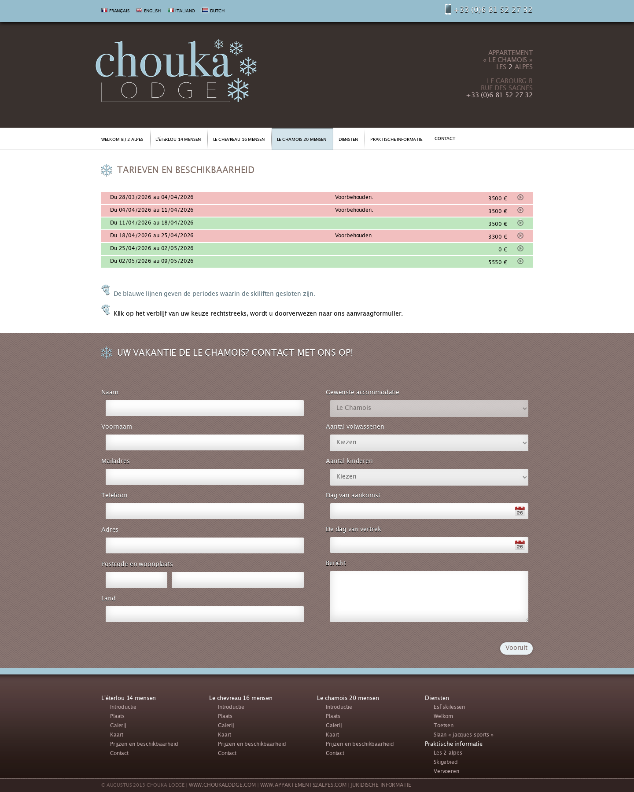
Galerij (118, 726)
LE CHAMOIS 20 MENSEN (301, 140)
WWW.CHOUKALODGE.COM (222, 786)
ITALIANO (185, 11)
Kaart (116, 735)
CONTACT (445, 139)
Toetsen (443, 726)
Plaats (117, 717)
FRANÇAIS (119, 11)
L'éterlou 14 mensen (128, 698)
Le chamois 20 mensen (348, 698)
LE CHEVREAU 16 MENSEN (239, 140)
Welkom (443, 717)
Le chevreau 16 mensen (241, 698)
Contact (119, 754)
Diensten (437, 698)
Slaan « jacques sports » (464, 735)
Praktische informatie (454, 744)
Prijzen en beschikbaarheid (144, 745)
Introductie (123, 708)
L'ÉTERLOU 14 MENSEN (177, 140)
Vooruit (516, 648)
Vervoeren (446, 772)
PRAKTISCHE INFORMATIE (396, 140)
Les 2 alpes (448, 753)
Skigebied (446, 763)
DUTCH (217, 11)
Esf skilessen (449, 708)
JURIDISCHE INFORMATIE (381, 786)
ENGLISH (152, 11)
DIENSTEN (348, 140)
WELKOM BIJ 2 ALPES (122, 140)
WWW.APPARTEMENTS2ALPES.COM (303, 786)
